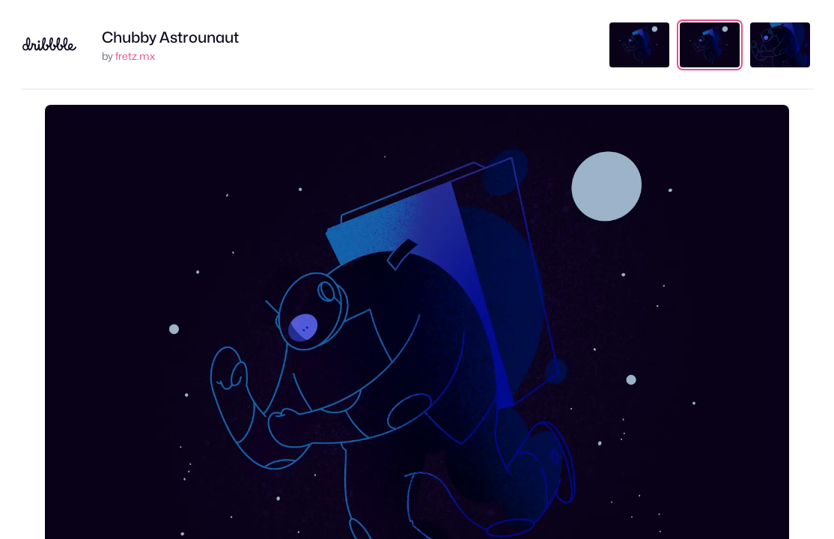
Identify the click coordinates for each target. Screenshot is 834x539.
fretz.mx (135, 55)
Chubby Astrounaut (170, 37)
